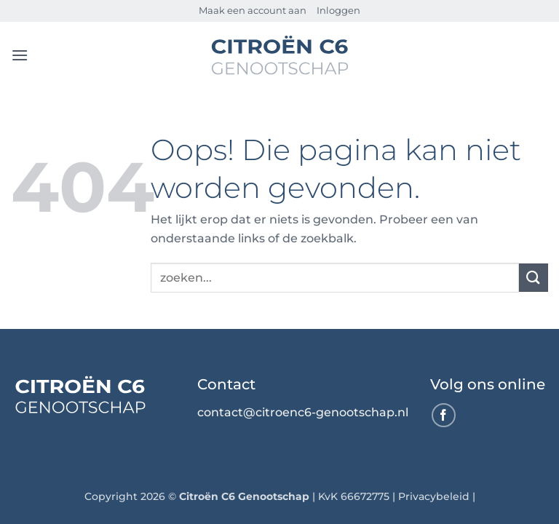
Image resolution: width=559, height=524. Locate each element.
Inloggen (338, 10)
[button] (19, 55)
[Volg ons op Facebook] (444, 415)
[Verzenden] (533, 277)
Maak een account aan (252, 10)
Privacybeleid (433, 496)
